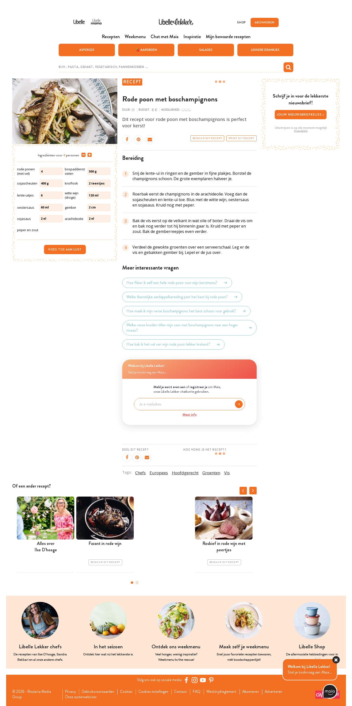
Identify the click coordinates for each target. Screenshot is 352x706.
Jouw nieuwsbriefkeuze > (301, 114)
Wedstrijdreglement (226, 691)
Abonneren (256, 691)
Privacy (71, 691)
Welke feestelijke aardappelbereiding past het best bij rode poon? (182, 297)
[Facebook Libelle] (187, 680)
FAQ (201, 691)
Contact (184, 691)
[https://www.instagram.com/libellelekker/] (195, 680)
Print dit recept (241, 138)
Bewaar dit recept (207, 138)
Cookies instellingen (156, 691)
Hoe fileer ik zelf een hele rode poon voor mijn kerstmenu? (177, 282)
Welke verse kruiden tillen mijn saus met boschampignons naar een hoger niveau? (189, 327)
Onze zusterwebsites (82, 697)
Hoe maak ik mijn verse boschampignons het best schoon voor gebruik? (186, 311)
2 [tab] (137, 582)
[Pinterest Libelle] (212, 680)
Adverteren (280, 691)
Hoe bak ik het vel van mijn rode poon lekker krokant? (173, 344)
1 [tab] (132, 582)
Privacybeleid (301, 130)
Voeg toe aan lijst (65, 249)
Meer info (190, 414)
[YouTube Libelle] (204, 680)
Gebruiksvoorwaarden (99, 691)
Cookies (128, 691)
